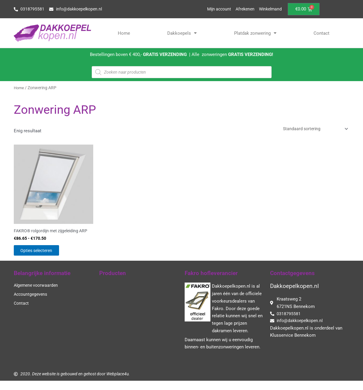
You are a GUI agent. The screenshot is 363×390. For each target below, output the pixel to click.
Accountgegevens (31, 302)
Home (124, 33)
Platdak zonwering (255, 33)
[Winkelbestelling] (312, 129)
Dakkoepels (182, 33)
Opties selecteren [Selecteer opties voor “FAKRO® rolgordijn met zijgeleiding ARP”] (43, 257)
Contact (321, 33)
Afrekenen (242, 9)
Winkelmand (269, 9)
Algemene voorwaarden (37, 293)
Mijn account (215, 9)
